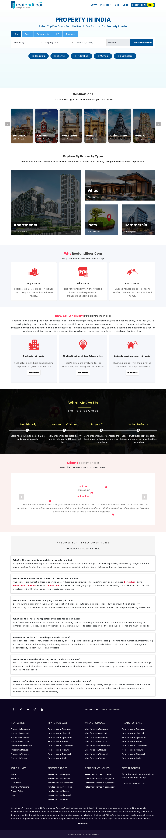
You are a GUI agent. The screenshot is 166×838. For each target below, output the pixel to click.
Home (13, 774)
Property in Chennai (20, 733)
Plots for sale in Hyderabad (134, 737)
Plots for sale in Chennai (133, 733)
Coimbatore (126, 55)
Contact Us (16, 782)
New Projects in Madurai (58, 791)
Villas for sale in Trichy (95, 758)
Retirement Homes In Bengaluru (99, 778)
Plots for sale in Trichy (132, 758)
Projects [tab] (70, 34)
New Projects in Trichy (58, 799)
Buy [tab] (16, 34)
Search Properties (142, 42)
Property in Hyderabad (21, 737)
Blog (13, 795)
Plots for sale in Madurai (132, 750)
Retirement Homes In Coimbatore (100, 787)
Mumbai (104, 55)
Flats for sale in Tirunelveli (59, 754)
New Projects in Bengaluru (59, 774)
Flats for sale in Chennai (59, 733)
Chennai (61, 55)
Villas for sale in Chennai (96, 733)
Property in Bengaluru (20, 729)
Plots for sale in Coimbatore (134, 745)
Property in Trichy (19, 758)
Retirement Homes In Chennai (98, 774)
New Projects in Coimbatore (60, 782)
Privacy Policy (17, 791)
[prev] (21, 499)
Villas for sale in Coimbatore (97, 745)
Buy (94, 4)
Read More (34, 372)
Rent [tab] (27, 34)
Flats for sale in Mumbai (58, 741)
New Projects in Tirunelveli (59, 795)
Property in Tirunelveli (20, 754)
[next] (144, 499)
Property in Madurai (20, 750)
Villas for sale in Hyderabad (97, 737)
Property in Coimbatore (21, 745)
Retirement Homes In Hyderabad (100, 782)
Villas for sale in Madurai (95, 750)
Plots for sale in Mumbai (132, 741)
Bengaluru (39, 55)
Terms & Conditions (20, 787)
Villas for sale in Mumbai (96, 741)
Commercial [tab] (43, 34)
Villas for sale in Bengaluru (96, 729)
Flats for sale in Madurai (58, 750)
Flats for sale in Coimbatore (60, 745)
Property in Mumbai (20, 741)
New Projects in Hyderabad (60, 787)
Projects (105, 4)
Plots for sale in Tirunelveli (133, 754)
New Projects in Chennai (59, 778)
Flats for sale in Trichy (58, 758)
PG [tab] (57, 34)
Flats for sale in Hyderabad (60, 737)
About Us (15, 778)
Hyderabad (82, 55)
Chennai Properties (110, 709)
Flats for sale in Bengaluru (59, 729)
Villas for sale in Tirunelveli (96, 754)
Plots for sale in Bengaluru (133, 729)
